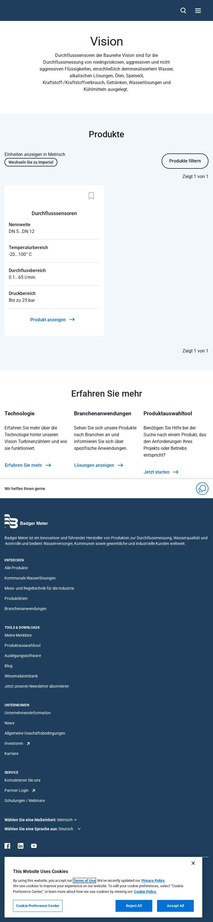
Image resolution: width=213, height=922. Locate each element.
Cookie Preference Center (37, 906)
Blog (8, 666)
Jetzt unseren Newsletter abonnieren (37, 686)
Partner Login (17, 790)
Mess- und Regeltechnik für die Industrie (39, 588)
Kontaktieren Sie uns (22, 780)
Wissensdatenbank (21, 676)
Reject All (134, 906)
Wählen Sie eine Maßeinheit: (31, 820)
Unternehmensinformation (28, 713)
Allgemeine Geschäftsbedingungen (35, 733)
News (9, 723)
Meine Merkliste (18, 635)
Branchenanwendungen (26, 608)
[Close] (193, 863)
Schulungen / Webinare (25, 800)
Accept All (175, 906)
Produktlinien (16, 598)
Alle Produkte (16, 568)
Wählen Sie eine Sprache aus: (32, 829)
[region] (103, 887)
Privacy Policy (153, 880)
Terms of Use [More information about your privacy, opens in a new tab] (84, 880)
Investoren (14, 743)
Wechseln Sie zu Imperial (30, 162)
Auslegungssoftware (23, 655)
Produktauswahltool (22, 645)
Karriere (11, 753)
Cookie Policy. (145, 891)
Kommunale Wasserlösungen (30, 578)
